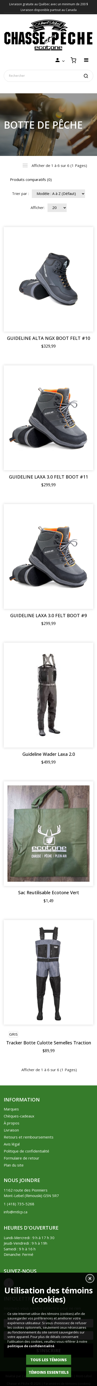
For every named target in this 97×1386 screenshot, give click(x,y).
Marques (11, 1109)
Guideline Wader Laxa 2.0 (48, 754)
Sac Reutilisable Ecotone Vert (48, 892)
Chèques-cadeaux (19, 1116)
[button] (90, 1279)
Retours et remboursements (28, 1137)
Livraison (11, 1130)
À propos (11, 1123)
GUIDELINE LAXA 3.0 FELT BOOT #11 (48, 477)
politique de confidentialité (30, 1346)
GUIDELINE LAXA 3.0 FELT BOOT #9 (48, 615)
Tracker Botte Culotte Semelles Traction (48, 1042)
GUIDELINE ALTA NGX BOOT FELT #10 (48, 338)
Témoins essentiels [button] (49, 1372)
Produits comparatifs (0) (31, 179)
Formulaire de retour (21, 1158)
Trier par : (20, 193)
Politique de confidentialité (26, 1151)
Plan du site (14, 1165)
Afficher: (38, 207)
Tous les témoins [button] (48, 1359)
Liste (25, 165)
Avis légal (12, 1144)
